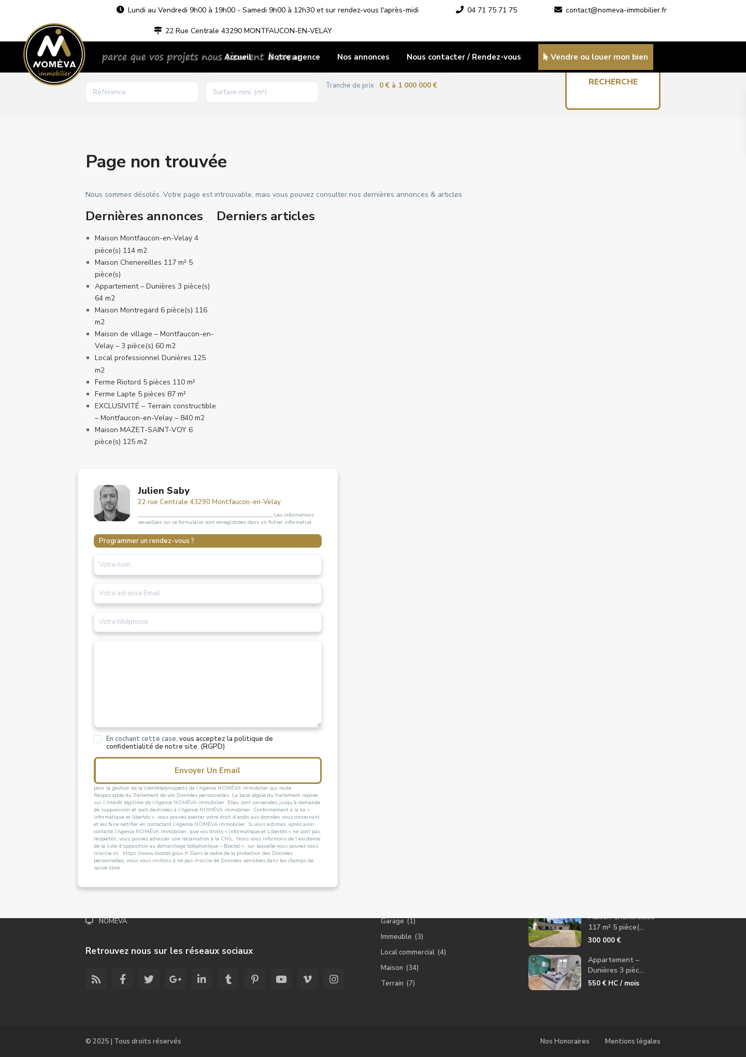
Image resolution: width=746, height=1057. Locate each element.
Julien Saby (164, 490)
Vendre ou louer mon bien (595, 57)
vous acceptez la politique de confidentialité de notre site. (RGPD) (165, 746)
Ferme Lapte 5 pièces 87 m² (140, 394)
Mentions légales (633, 1041)
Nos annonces (363, 57)
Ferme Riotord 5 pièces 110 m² (145, 382)
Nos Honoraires (565, 1041)
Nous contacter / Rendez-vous (464, 57)
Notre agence (294, 57)
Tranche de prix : (351, 85)
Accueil (237, 57)
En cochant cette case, (165, 747)
